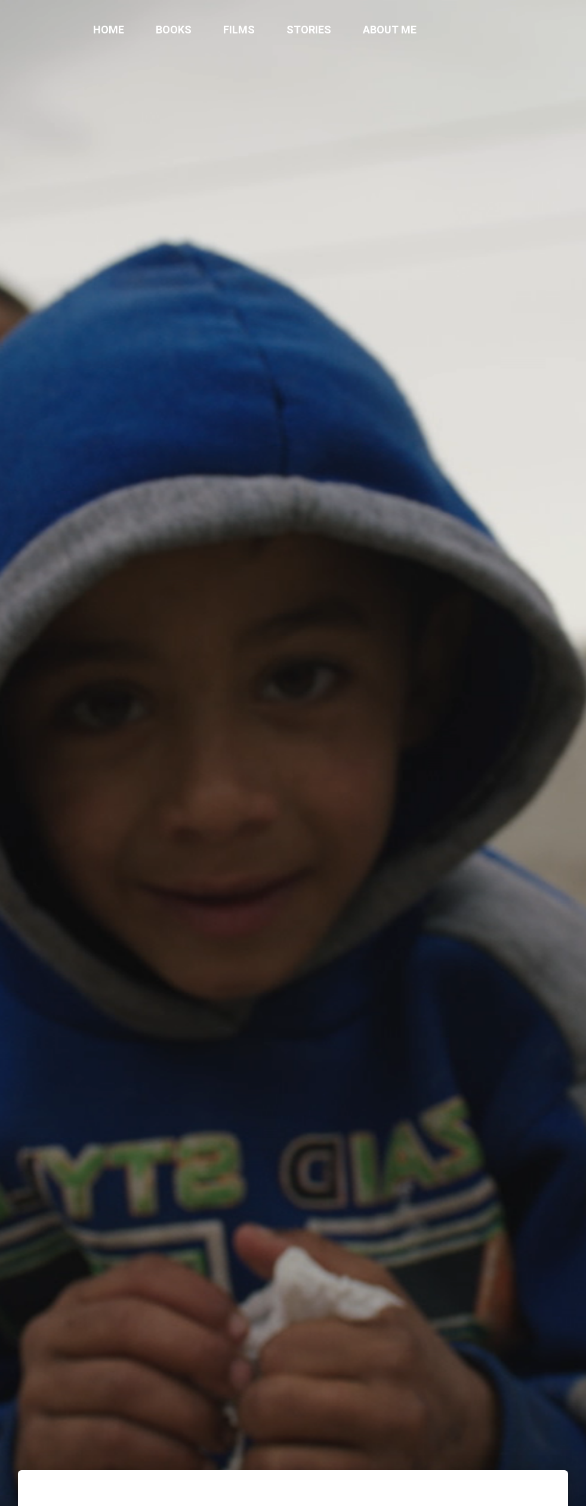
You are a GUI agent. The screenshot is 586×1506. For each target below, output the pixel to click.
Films (239, 29)
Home (108, 29)
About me (390, 29)
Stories (308, 29)
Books (174, 29)
